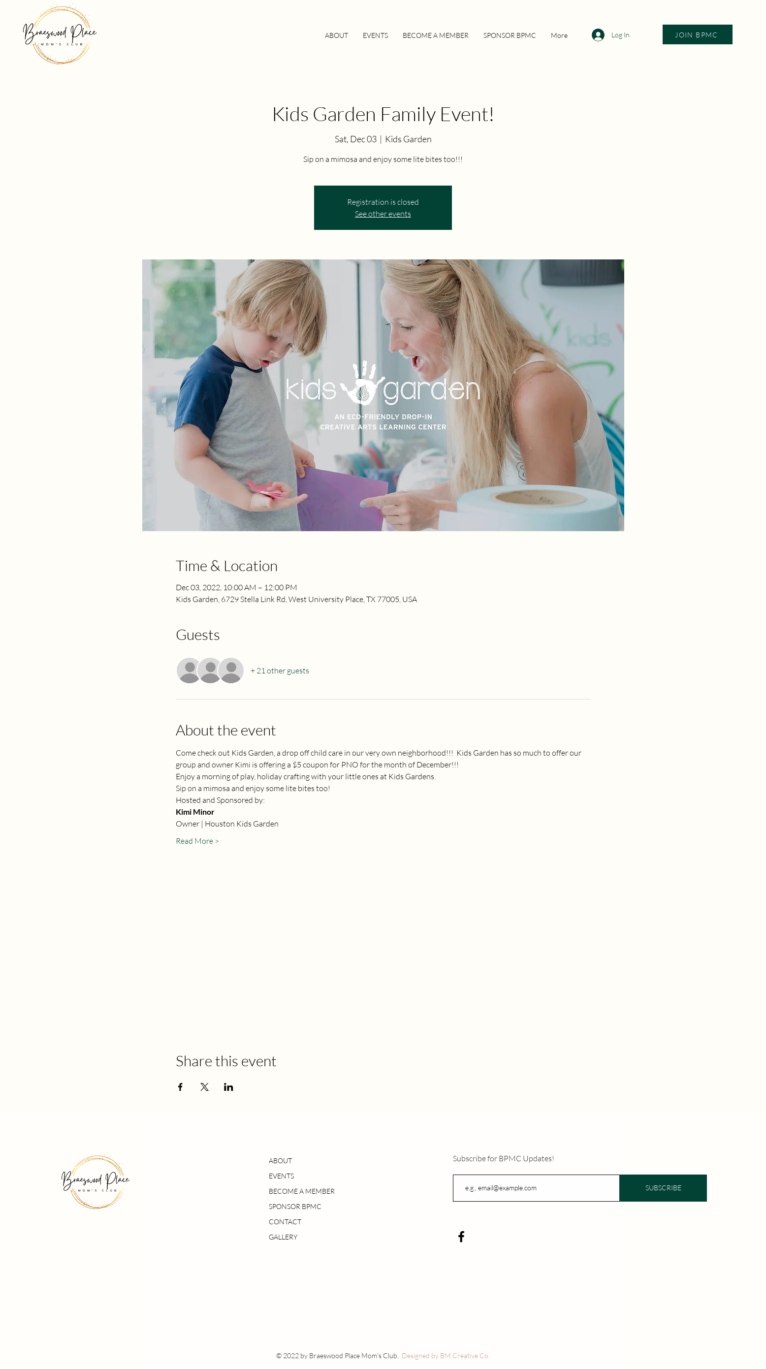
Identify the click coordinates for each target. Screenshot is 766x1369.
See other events (383, 214)
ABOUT (280, 1160)
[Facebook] (461, 1236)
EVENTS (281, 1176)
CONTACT (285, 1221)
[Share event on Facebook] (180, 1087)
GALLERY (283, 1237)
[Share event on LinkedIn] (228, 1087)
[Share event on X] (204, 1087)
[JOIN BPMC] (698, 34)
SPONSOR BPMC (295, 1206)
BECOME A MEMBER (302, 1191)
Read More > (197, 841)
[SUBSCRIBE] (663, 1188)
